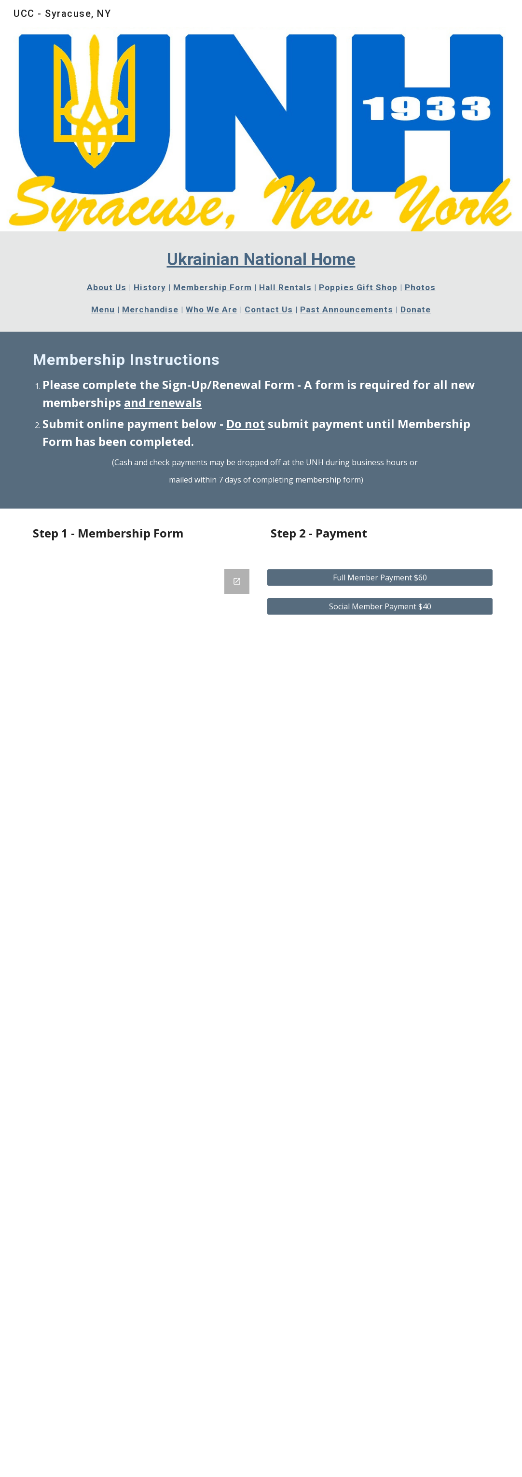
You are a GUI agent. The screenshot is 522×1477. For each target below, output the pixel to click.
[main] (261, 281)
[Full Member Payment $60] (379, 577)
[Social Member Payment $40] (379, 606)
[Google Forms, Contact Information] (142, 1017)
